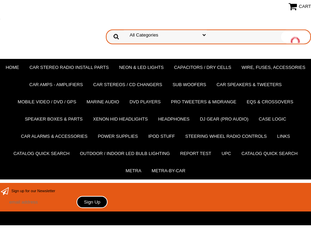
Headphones (174, 119)
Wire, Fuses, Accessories (273, 67)
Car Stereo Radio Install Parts (69, 67)
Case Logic (272, 119)
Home (12, 67)
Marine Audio (103, 101)
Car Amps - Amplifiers (56, 84)
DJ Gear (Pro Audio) (224, 119)
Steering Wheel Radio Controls (226, 136)
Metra (133, 170)
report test (195, 153)
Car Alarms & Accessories (54, 136)
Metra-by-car (168, 170)
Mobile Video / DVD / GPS (47, 101)
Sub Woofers (189, 84)
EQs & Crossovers (270, 101)
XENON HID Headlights (120, 119)
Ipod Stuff (161, 136)
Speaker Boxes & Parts (54, 119)
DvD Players (145, 101)
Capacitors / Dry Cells (202, 67)
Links (283, 136)
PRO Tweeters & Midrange (204, 101)
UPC (226, 153)
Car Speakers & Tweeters (249, 84)
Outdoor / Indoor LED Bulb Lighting (125, 153)
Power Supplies (118, 136)
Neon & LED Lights (141, 67)
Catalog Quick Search (41, 153)
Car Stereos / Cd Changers (127, 84)
